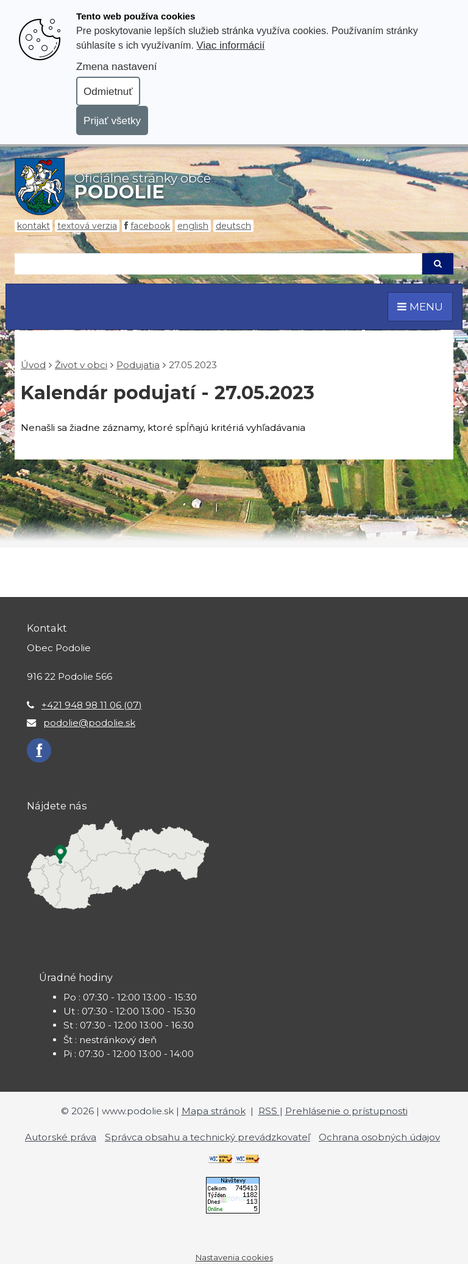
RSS (269, 1111)
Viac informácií (230, 45)
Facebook (150, 225)
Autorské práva (60, 1137)
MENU (420, 306)
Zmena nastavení (116, 66)
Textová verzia (87, 225)
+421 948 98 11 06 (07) (91, 705)
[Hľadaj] (218, 263)
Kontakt (33, 225)
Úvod (33, 365)
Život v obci (81, 365)
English (192, 225)
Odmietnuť (108, 91)
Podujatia (138, 365)
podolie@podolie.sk (89, 722)
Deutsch (233, 225)
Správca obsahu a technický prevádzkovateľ (207, 1137)
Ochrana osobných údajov (379, 1137)
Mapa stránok (214, 1111)
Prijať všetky (112, 120)
